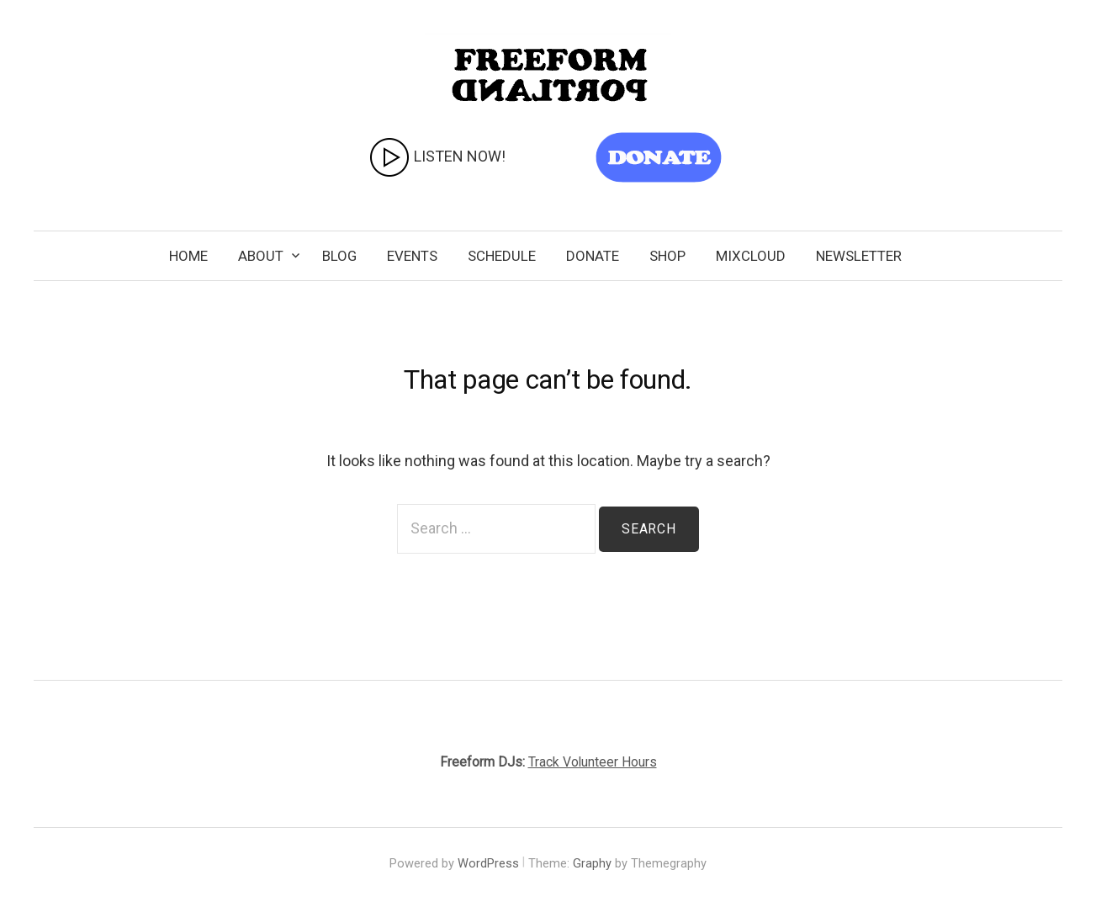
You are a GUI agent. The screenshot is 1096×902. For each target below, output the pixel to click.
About (260, 255)
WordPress (488, 863)
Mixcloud (751, 255)
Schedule (502, 255)
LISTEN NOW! (437, 157)
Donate (592, 255)
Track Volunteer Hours (592, 762)
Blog (339, 255)
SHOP (667, 255)
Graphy (592, 863)
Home (188, 255)
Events (412, 255)
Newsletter (859, 255)
